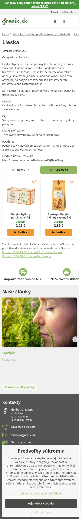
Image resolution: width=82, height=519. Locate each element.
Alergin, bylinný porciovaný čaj (20, 215)
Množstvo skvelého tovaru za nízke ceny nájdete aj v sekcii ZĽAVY (39, 4)
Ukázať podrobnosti (41, 512)
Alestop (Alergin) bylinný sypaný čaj (59, 215)
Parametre (58, 170)
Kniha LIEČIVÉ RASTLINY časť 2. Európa (26, 256)
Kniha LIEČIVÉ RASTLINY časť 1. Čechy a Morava (32, 252)
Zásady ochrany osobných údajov (41, 493)
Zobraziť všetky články (19, 387)
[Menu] (74, 21)
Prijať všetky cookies (41, 503)
